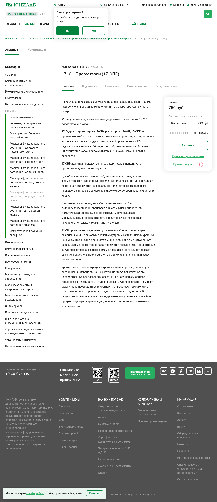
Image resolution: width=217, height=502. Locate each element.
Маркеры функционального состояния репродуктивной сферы (96, 38)
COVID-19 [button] (11, 74)
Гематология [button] (13, 98)
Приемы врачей (69, 433)
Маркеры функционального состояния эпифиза (27, 223)
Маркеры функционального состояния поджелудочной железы (27, 182)
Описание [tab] (68, 86)
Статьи (102, 472)
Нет (93, 30)
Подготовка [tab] (89, 86)
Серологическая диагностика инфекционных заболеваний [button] (24, 331)
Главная (9, 38)
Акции (30, 24)
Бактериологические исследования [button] (18, 83)
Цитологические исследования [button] (25, 346)
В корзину (188, 145)
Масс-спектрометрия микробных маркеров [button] (19, 287)
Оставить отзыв (187, 479)
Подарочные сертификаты (115, 430)
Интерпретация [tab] (137, 86)
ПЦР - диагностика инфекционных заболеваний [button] (23, 321)
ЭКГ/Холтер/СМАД (71, 426)
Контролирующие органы (193, 457)
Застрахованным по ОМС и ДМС (114, 450)
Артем (61, 4)
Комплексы (36, 50)
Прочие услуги (68, 440)
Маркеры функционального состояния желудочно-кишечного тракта (27, 147)
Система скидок (108, 424)
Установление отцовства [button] (21, 340)
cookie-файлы (35, 493)
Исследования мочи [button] (18, 261)
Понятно (94, 493)
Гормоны (51, 38)
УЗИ (61, 420)
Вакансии (183, 451)
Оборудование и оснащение (187, 435)
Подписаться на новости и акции (140, 373)
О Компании (185, 406)
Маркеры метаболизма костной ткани (25, 135)
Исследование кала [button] (17, 255)
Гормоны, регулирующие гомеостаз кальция (25, 125)
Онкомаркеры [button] (14, 306)
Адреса (181, 420)
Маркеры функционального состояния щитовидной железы (27, 210)
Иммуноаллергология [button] (19, 248)
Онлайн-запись (137, 24)
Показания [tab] (112, 86)
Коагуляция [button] (12, 268)
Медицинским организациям (147, 412)
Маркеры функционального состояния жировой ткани (27, 159)
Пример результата (185, 164)
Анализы (13, 24)
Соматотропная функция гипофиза (26, 233)
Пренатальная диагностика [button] (22, 312)
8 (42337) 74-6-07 (116, 5)
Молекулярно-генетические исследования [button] (22, 297)
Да (68, 30)
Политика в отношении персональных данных (127, 494)
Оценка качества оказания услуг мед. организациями (190, 468)
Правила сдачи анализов (188, 156)
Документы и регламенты (114, 466)
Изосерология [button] (14, 242)
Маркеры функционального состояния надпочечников (27, 170)
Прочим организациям (152, 421)
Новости (182, 444)
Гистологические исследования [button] (25, 104)
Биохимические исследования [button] (24, 91)
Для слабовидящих (154, 4)
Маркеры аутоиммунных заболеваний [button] (21, 276)
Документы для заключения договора (112, 408)
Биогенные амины (21, 117)
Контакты (183, 413)
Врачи (44, 24)
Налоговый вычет (109, 459)
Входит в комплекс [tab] (167, 86)
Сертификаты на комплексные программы (114, 439)
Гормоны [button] (11, 110)
